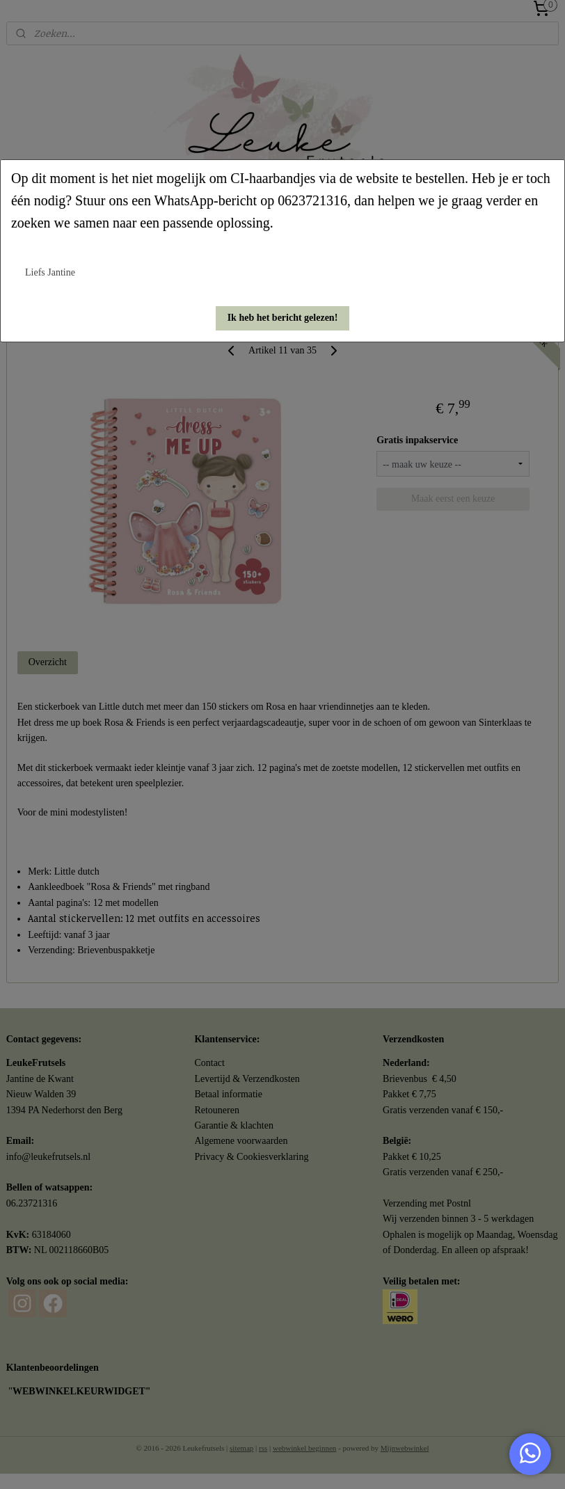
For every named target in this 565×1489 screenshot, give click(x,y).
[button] (283, 318)
